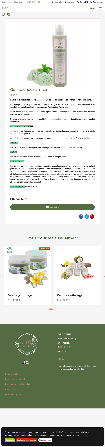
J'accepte (10, 440)
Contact (63, 351)
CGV (61, 359)
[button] (96, 2)
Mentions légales (13, 394)
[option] (27, 275)
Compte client (11, 374)
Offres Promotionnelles (16, 379)
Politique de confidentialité (17, 384)
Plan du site (10, 389)
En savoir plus (45, 440)
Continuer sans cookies (26, 440)
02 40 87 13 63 (34, 2)
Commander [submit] (52, 207)
